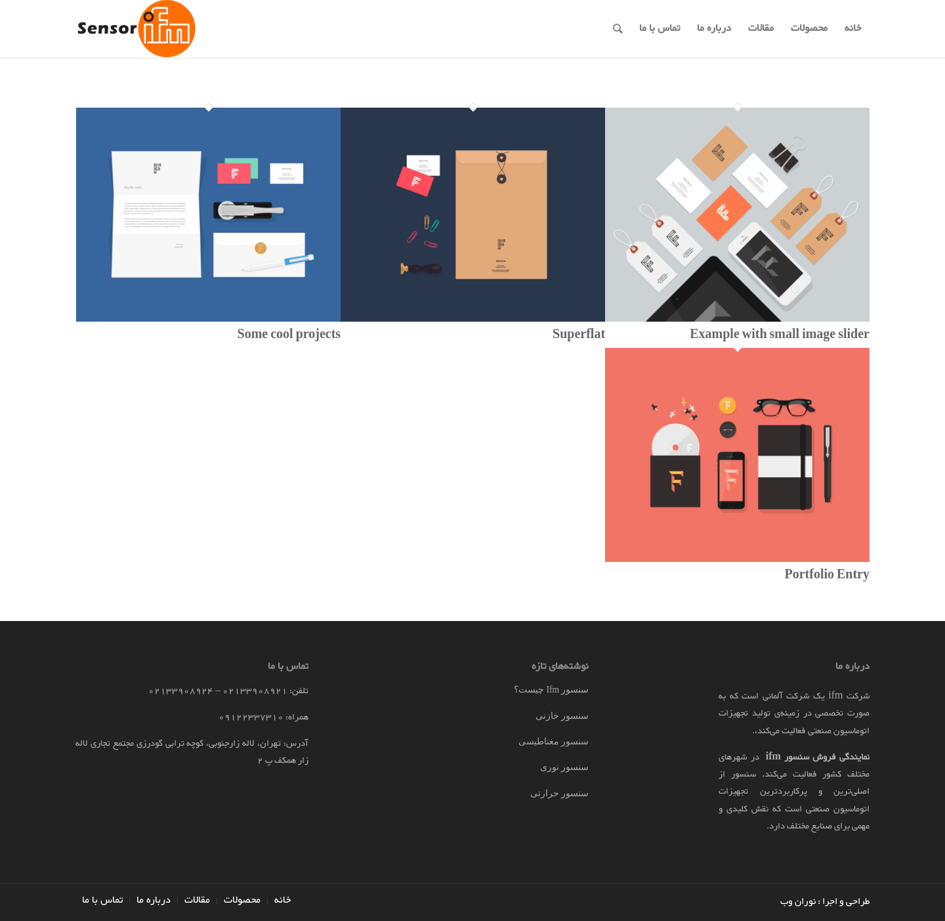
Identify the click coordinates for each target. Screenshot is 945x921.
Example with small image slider (780, 335)
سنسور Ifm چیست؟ (551, 690)
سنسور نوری (564, 767)
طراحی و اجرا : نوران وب (825, 901)
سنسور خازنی (562, 716)
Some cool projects (289, 335)
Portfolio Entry (827, 575)
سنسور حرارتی (559, 793)
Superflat (579, 335)
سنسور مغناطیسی (553, 741)
